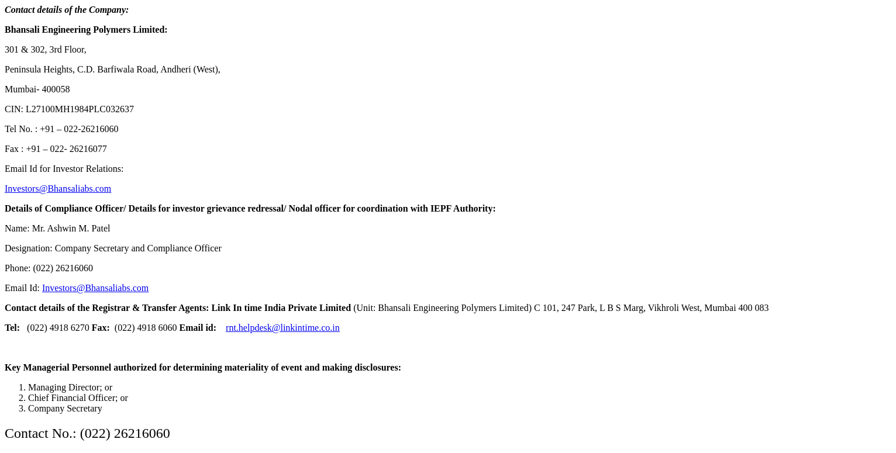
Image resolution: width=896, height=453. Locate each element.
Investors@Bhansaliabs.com (58, 188)
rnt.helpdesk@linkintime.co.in (283, 328)
